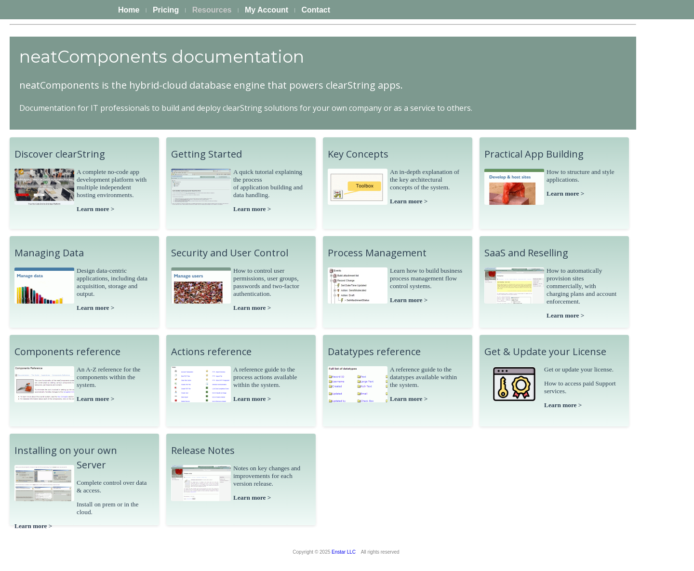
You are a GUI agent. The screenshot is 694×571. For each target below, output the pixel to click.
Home (128, 10)
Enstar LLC (344, 552)
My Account (266, 10)
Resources (212, 10)
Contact (315, 10)
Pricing (166, 10)
